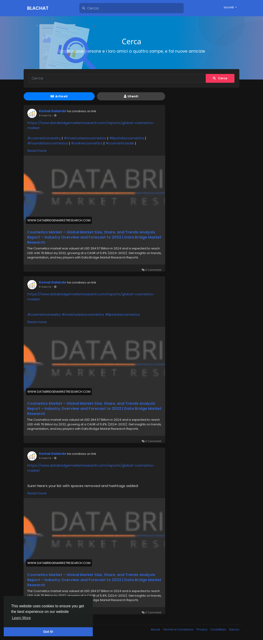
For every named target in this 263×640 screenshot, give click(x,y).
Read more (37, 150)
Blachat (37, 8)
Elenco (234, 629)
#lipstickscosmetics (126, 138)
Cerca (220, 78)
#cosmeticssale (120, 143)
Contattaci (218, 629)
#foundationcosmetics (47, 143)
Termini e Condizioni (178, 629)
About (155, 629)
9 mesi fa (45, 458)
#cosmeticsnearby (44, 138)
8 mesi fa (45, 115)
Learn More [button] (21, 618)
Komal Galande (52, 111)
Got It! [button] (48, 632)
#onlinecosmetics (87, 143)
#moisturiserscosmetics (85, 138)
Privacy (202, 629)
